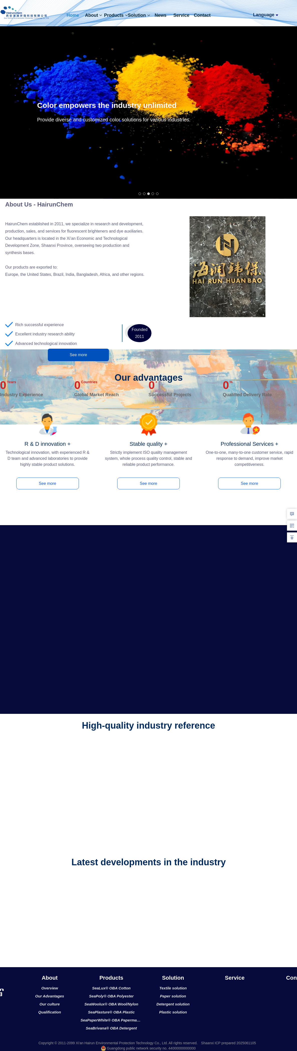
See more (78, 355)
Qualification (49, 1012)
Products (116, 15)
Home (73, 15)
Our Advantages (49, 996)
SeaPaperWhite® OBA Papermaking (111, 1020)
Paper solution (173, 996)
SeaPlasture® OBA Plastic (111, 1012)
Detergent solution (173, 1004)
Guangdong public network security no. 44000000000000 (148, 1048)
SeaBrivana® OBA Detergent (111, 1028)
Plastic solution (173, 1012)
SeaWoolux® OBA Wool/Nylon (111, 1004)
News (161, 15)
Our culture (50, 1004)
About (93, 15)
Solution (139, 15)
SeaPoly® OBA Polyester (111, 996)
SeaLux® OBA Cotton (111, 988)
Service (181, 15)
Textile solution (173, 988)
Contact (202, 15)
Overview (49, 988)
